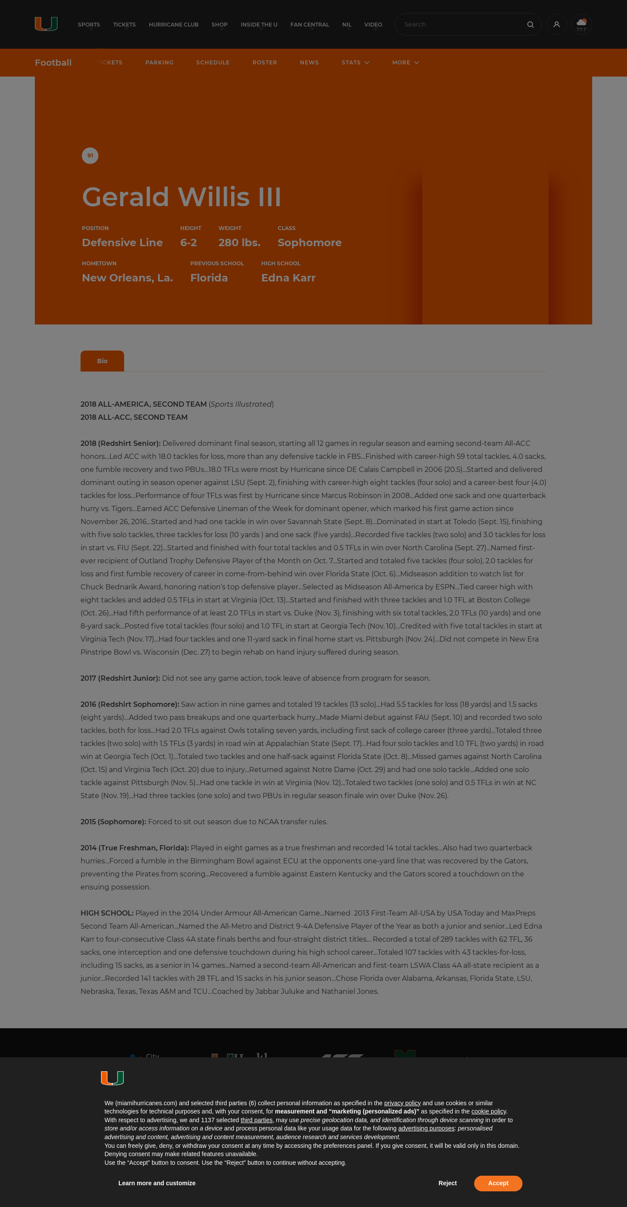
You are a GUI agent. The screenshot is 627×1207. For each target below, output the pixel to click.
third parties (257, 1120)
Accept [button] (498, 1183)
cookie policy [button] (489, 1111)
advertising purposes (426, 1128)
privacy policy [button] (402, 1103)
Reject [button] (447, 1183)
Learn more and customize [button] (157, 1183)
